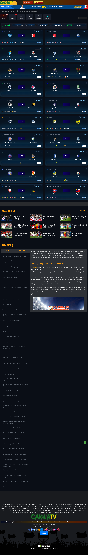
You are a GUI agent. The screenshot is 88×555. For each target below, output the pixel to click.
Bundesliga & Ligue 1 (8, 342)
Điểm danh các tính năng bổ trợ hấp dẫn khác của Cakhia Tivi (14, 347)
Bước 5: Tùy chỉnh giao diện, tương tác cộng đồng (14, 449)
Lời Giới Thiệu (8, 245)
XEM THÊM (83, 210)
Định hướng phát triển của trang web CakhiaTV (15, 256)
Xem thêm (43, 204)
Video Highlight (9, 210)
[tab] (3, 17)
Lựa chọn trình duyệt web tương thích (12, 401)
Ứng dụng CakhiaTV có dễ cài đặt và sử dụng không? (14, 470)
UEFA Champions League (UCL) (11, 336)
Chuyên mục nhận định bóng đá (11, 368)
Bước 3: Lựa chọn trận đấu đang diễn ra (13, 438)
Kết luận (5, 487)
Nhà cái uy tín (28, 3)
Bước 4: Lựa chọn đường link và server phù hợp (15, 444)
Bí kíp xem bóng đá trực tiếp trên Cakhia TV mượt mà (15, 384)
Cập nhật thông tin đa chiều (10, 277)
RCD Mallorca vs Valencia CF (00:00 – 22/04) (21, 234)
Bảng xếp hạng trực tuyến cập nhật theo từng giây (14, 358)
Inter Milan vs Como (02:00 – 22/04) (79, 218)
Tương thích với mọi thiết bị (10, 309)
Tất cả (71, 25)
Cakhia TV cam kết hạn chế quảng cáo (12, 283)
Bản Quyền (41, 522)
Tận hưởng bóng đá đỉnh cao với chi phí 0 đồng (15, 299)
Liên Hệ (32, 522)
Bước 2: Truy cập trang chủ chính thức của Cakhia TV (13, 433)
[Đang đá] (21, 37)
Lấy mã (44, 533)
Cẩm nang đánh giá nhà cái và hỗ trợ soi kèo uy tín (15, 288)
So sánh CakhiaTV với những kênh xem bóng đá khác (15, 379)
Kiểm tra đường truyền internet (11, 390)
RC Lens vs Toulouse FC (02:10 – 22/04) (49, 226)
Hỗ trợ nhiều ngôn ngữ (8, 304)
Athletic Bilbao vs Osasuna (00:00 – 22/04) (21, 226)
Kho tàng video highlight (9, 374)
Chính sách (22, 522)
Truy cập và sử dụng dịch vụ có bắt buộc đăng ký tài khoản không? (15, 465)
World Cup (5, 326)
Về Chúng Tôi (10, 522)
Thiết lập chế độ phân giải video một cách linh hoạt (14, 406)
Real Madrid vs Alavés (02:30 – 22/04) (49, 218)
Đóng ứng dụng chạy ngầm (10, 395)
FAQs (80, 522)
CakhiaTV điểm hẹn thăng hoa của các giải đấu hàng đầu (15, 315)
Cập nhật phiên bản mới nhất (10, 411)
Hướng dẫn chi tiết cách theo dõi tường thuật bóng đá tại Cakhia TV (14, 422)
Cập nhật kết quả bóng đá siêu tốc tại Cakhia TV (15, 363)
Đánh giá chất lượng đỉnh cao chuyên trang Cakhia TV (14, 261)
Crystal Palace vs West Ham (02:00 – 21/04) (49, 234)
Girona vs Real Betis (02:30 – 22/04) (79, 226)
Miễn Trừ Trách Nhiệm (56, 522)
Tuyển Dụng (71, 522)
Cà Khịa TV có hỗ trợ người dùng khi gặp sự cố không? (14, 476)
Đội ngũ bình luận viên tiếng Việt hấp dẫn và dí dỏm (15, 272)
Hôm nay (44, 25)
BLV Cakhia (31, 25)
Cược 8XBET (38, 3)
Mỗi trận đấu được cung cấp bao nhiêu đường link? (14, 460)
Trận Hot (18, 25)
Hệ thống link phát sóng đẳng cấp (11, 267)
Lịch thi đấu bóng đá (8, 352)
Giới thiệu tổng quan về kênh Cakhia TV (14, 250)
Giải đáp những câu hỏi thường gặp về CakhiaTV (15, 454)
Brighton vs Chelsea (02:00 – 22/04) (21, 218)
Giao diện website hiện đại (9, 293)
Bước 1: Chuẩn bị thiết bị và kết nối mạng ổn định (15, 427)
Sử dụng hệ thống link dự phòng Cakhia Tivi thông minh (14, 417)
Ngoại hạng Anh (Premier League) (11, 320)
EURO (4, 331)
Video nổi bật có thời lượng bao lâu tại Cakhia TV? (15, 481)
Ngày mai (57, 25)
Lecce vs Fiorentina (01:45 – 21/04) (79, 234)
